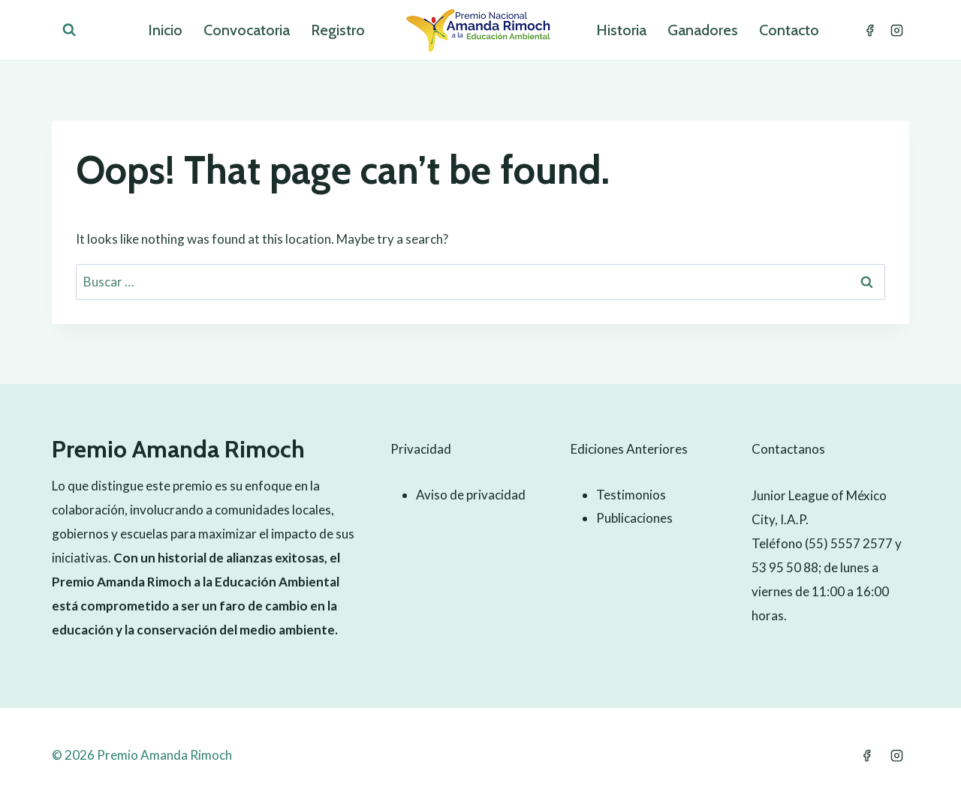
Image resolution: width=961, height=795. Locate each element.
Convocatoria (246, 30)
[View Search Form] (69, 30)
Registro (338, 30)
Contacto (789, 30)
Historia (621, 30)
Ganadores (702, 30)
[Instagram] (896, 30)
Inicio (165, 30)
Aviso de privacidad (471, 494)
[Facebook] (869, 30)
